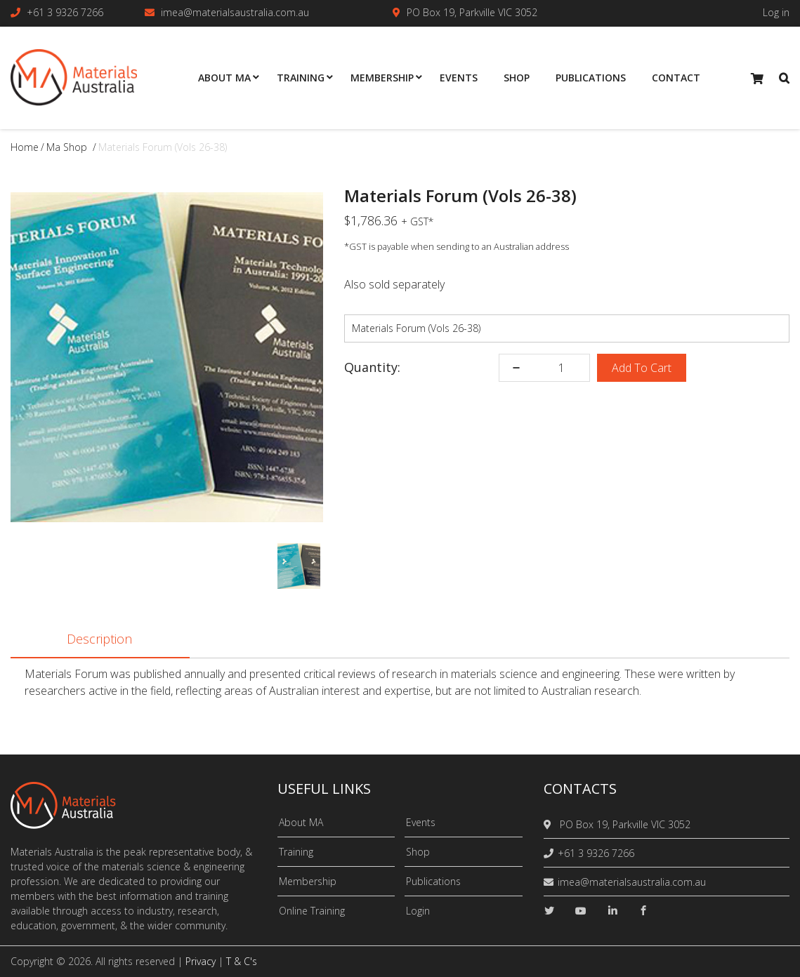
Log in (776, 12)
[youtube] (580, 910)
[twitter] (549, 910)
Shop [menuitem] (517, 77)
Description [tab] (99, 639)
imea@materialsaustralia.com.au (235, 12)
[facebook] (643, 910)
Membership (307, 881)
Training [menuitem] (300, 77)
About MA (301, 822)
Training (296, 851)
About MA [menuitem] (224, 77)
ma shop (66, 147)
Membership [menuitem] (382, 77)
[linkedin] (612, 910)
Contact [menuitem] (676, 77)
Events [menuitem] (459, 77)
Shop (418, 851)
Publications (433, 881)
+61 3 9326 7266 (65, 12)
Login (418, 910)
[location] (550, 824)
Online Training (312, 910)
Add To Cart (641, 367)
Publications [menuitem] (591, 77)
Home (25, 147)
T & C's (241, 961)
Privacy (200, 961)
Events (420, 822)
